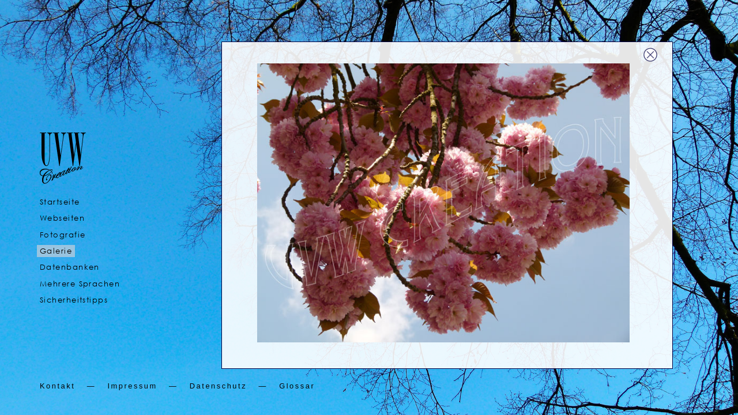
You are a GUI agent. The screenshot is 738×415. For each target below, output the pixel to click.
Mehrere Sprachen (80, 284)
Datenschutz (218, 386)
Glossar (297, 386)
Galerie (56, 251)
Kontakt (57, 386)
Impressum (132, 386)
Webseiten (62, 218)
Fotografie (62, 235)
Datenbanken (70, 267)
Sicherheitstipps (74, 300)
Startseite (60, 202)
